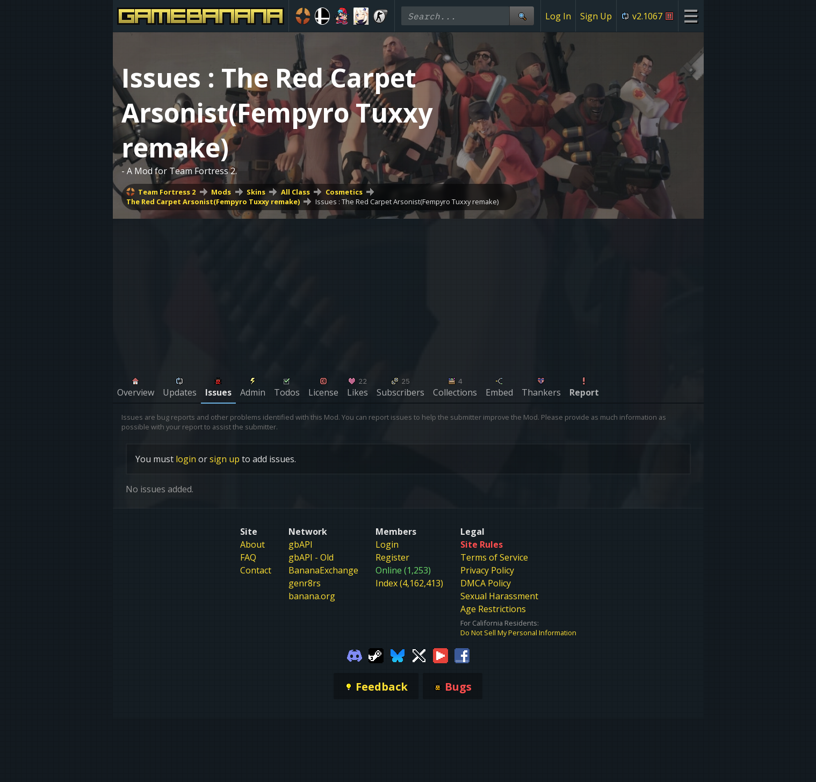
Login (387, 544)
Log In (558, 16)
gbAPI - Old (311, 557)
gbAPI (300, 544)
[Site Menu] (690, 16)
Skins (256, 192)
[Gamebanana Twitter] (419, 655)
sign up (225, 459)
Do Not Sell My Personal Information (518, 632)
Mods (221, 192)
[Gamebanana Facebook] (462, 655)
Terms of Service (494, 557)
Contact (255, 570)
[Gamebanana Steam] (376, 655)
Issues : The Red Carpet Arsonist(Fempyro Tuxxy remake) (407, 201)
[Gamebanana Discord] (354, 655)
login (186, 459)
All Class (295, 192)
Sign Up (596, 16)
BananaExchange (323, 570)
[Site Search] (521, 15)
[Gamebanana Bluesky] (397, 655)
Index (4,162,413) (409, 583)
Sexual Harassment (499, 596)
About (252, 544)
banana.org (311, 596)
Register (392, 557)
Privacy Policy (487, 570)
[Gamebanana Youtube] (440, 655)
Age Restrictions (493, 609)
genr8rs (304, 583)
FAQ (248, 557)
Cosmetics (344, 192)
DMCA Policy (485, 583)
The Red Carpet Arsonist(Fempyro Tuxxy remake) (213, 201)
